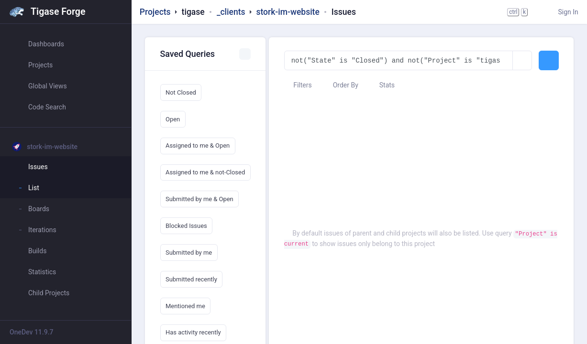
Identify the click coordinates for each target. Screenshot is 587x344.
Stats (382, 85)
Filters (298, 85)
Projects (155, 12)
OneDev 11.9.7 (32, 332)
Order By (340, 85)
